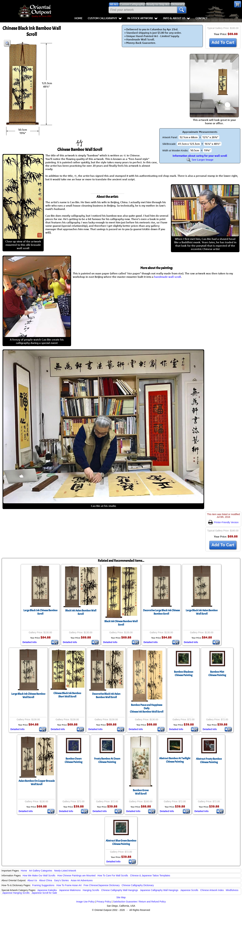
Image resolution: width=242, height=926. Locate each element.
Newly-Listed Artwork (65, 870)
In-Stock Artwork (142, 18)
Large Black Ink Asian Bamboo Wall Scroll (202, 612)
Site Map (121, 897)
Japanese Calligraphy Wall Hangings (159, 890)
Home (78, 18)
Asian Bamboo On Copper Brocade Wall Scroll (36, 782)
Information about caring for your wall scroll (200, 155)
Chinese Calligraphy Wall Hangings (119, 890)
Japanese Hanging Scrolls (16, 892)
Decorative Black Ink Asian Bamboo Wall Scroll (106, 695)
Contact (201, 18)
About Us (32, 880)
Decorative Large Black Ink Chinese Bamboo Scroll (161, 612)
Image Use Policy (85, 901)
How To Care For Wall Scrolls (112, 875)
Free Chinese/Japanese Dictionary (102, 885)
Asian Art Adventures (82, 880)
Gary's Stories (61, 880)
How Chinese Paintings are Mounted (76, 875)
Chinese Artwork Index (212, 890)
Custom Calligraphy (105, 18)
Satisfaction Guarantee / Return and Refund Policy (139, 901)
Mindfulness (232, 890)
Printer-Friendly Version (223, 522)
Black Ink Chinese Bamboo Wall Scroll (121, 623)
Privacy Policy (103, 901)
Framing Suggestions (43, 885)
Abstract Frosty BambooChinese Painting (209, 760)
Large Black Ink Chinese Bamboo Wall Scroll (28, 695)
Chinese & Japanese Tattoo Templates (150, 875)
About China (45, 880)
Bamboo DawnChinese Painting (73, 760)
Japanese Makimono (70, 890)
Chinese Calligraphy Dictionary (138, 885)
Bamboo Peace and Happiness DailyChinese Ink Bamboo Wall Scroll (146, 708)
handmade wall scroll (167, 276)
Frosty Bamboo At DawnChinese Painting (107, 760)
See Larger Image (199, 159)
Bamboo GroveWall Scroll (141, 792)
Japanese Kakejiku (47, 890)
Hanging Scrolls (91, 890)
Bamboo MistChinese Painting (217, 673)
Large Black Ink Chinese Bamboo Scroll (40, 612)
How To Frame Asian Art (69, 885)
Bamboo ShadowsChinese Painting (183, 673)
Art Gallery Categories (40, 870)
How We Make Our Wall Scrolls (39, 875)
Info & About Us (176, 18)
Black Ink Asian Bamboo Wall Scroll (80, 612)
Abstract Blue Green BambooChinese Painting (121, 842)
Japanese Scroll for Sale (44, 892)
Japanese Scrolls (189, 890)
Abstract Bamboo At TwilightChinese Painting (174, 760)
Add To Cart (222, 42)
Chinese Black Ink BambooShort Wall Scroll (67, 695)
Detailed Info (30, 642)
